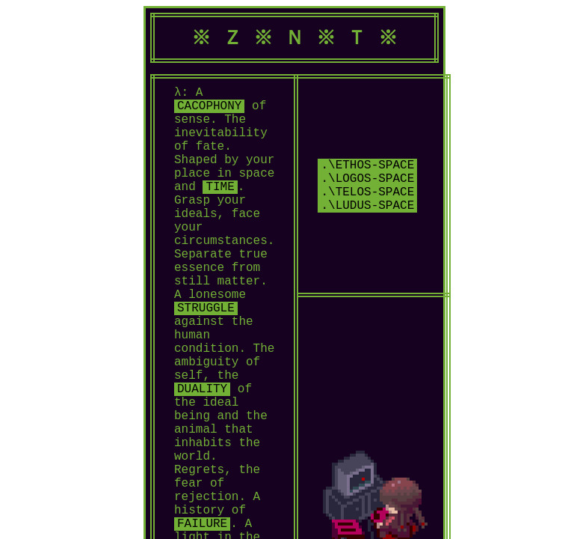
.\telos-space (367, 234)
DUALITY (202, 460)
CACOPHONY (209, 114)
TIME (220, 213)
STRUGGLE (206, 361)
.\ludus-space (367, 251)
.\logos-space (367, 218)
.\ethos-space (367, 201)
